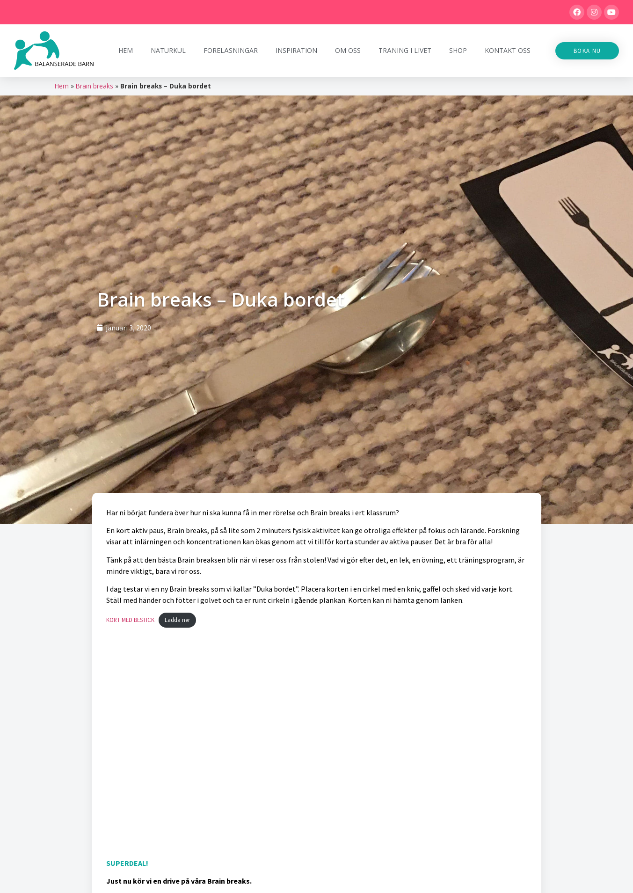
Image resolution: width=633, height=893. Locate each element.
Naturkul (168, 50)
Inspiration (296, 50)
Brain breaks (94, 85)
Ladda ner (177, 619)
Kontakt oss (508, 50)
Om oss (348, 50)
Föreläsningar (231, 50)
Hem (125, 50)
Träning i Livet (404, 50)
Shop (458, 50)
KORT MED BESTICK (130, 619)
